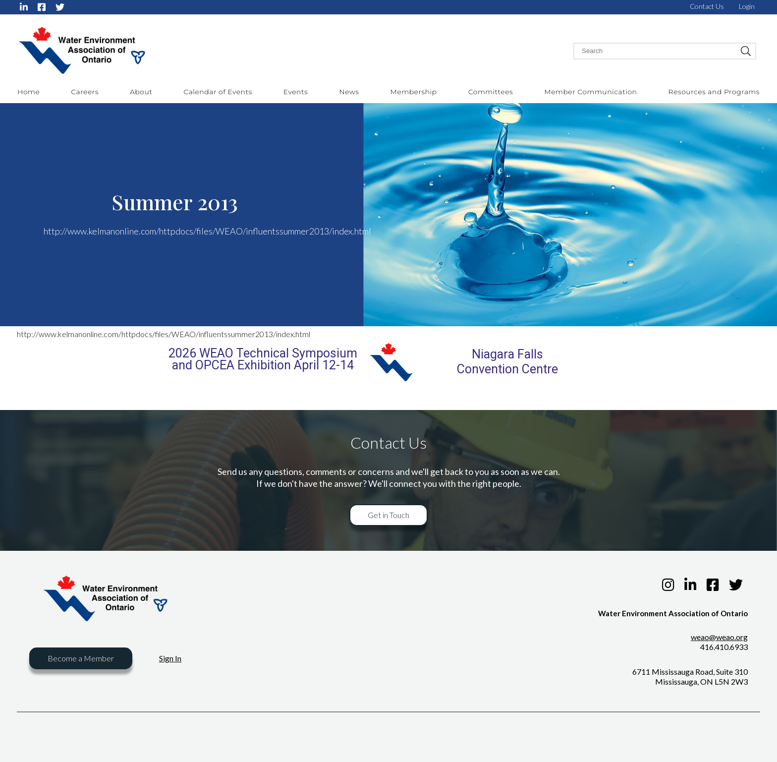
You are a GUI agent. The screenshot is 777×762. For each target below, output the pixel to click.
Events (295, 91)
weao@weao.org (719, 637)
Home (28, 91)
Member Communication (590, 91)
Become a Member (81, 658)
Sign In (170, 658)
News (349, 91)
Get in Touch (388, 515)
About (141, 91)
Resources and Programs (714, 91)
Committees (490, 91)
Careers (85, 91)
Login (747, 6)
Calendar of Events (217, 91)
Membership (413, 91)
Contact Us (707, 6)
